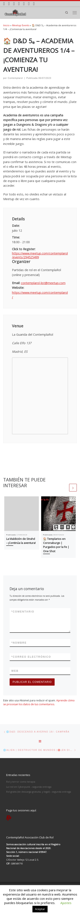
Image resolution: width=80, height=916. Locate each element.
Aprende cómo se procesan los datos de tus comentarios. (39, 702)
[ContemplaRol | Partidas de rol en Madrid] (15, 12)
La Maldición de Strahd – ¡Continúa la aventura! (21, 541)
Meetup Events (20, 25)
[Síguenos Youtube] (24, 4)
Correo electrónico (31, 657)
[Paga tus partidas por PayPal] (34, 4)
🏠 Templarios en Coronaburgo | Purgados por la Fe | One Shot (56, 545)
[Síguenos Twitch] (29, 4)
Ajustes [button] (65, 903)
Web (15, 670)
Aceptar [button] (40, 909)
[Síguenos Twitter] (19, 4)
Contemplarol (15, 78)
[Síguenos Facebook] (14, 4)
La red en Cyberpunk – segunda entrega (28, 786)
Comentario (22, 612)
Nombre (19, 643)
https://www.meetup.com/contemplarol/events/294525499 (40, 255)
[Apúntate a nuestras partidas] (4, 4)
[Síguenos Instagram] (9, 4)
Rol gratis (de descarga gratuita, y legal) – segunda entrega (38, 791)
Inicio (6, 25)
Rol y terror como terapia (20, 781)
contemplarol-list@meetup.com (43, 283)
